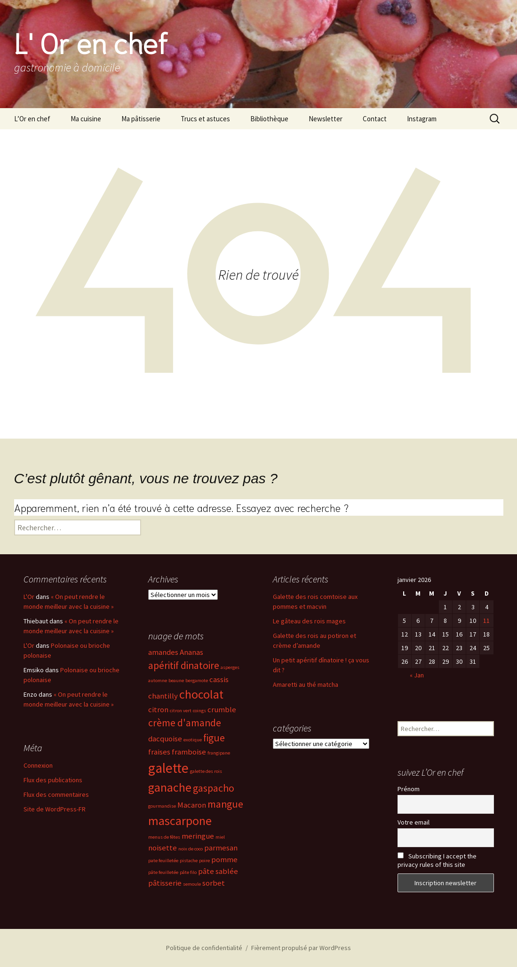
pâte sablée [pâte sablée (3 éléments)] (218, 871)
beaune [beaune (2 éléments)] (176, 680)
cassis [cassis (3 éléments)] (219, 679)
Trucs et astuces (205, 118)
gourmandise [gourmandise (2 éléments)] (162, 806)
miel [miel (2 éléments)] (220, 837)
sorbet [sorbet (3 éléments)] (213, 883)
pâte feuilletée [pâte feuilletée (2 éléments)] (163, 872)
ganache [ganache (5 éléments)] (169, 787)
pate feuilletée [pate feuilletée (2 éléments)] (163, 860)
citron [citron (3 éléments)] (158, 710)
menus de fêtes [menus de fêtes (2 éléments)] (164, 837)
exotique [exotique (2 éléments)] (192, 740)
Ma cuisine (86, 118)
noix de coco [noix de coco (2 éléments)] (190, 849)
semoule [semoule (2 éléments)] (192, 884)
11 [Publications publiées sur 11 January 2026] (486, 620)
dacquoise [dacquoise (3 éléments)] (165, 739)
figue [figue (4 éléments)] (214, 737)
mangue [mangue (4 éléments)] (225, 804)
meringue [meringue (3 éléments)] (198, 836)
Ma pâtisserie (140, 118)
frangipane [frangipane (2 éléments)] (218, 753)
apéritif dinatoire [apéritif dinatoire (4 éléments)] (183, 665)
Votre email (414, 822)
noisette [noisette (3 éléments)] (162, 848)
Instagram (422, 118)
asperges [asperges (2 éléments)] (230, 667)
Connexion (38, 765)
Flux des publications (53, 780)
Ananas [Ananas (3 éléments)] (191, 652)
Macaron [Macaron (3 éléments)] (191, 805)
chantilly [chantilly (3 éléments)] (163, 696)
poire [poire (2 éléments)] (204, 860)
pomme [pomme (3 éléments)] (224, 860)
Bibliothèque (269, 118)
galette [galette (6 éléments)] (168, 768)
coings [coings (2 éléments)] (199, 711)
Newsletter (325, 118)
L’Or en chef (32, 118)
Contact (375, 118)
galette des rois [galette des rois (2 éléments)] (206, 771)
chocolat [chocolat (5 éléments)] (201, 694)
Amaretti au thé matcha (305, 684)
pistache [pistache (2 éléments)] (189, 860)
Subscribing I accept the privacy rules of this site (437, 860)
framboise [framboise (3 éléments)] (189, 752)
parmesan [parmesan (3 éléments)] (221, 848)
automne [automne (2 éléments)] (157, 680)
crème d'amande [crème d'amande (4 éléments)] (184, 722)
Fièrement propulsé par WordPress (301, 947)
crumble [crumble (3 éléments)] (221, 710)
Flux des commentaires (56, 794)
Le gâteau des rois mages (309, 621)
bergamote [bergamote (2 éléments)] (196, 680)
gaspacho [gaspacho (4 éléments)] (213, 788)
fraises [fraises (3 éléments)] (159, 752)
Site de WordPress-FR (55, 809)
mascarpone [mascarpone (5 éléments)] (180, 820)
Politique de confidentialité (204, 947)
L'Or (29, 596)
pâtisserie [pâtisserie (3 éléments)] (165, 883)
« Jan (417, 675)
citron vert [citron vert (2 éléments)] (180, 711)
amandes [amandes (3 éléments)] (163, 652)
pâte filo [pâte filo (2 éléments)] (188, 872)
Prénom (409, 789)
